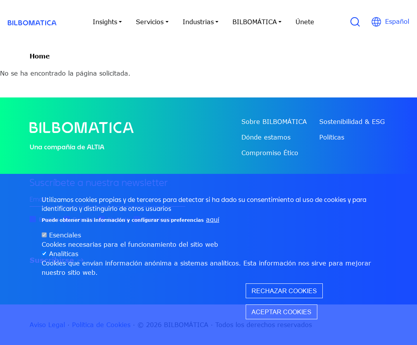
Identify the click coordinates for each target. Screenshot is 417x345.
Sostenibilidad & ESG (352, 121)
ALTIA (95, 146)
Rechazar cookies (284, 290)
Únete (305, 21)
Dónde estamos (265, 137)
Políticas (331, 137)
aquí (212, 219)
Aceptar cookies (281, 311)
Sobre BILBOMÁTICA (274, 121)
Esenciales (65, 235)
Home (40, 56)
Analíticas (63, 253)
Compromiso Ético (269, 152)
